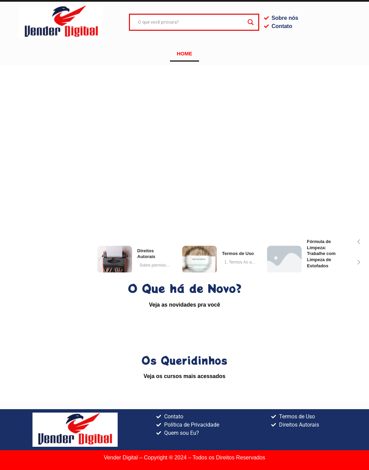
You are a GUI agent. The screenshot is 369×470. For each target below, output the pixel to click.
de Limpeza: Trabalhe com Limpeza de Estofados (321, 253)
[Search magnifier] (250, 22)
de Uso (238, 253)
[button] (358, 241)
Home (184, 53)
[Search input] (191, 22)
